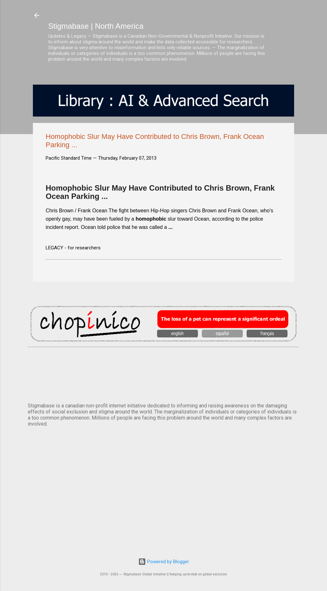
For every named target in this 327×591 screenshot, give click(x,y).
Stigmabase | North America (95, 26)
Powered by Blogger (163, 561)
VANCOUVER (163, 374)
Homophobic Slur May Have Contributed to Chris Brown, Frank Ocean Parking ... (160, 192)
